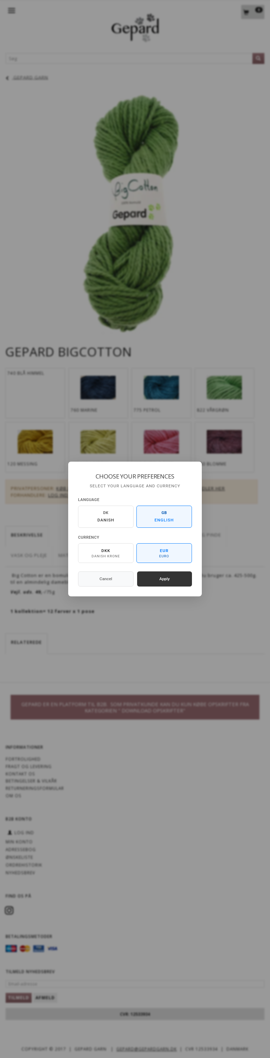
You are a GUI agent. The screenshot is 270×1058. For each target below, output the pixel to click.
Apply (164, 578)
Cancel (105, 578)
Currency (88, 537)
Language (88, 500)
